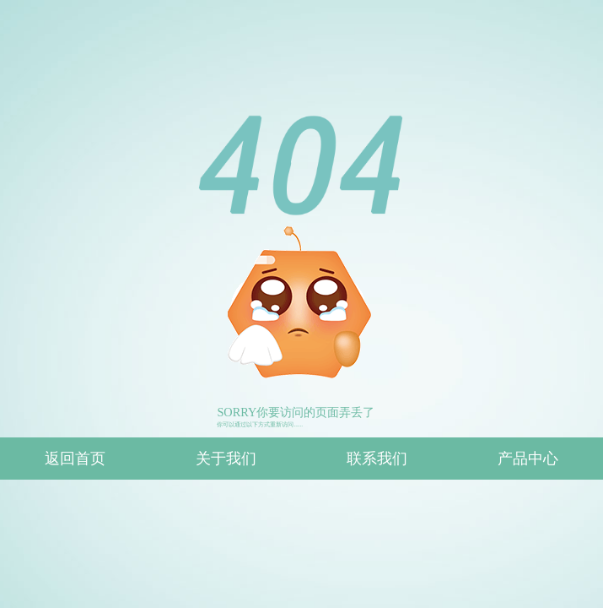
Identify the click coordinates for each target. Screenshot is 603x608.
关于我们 (226, 458)
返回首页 (75, 458)
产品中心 (528, 458)
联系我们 (377, 458)
